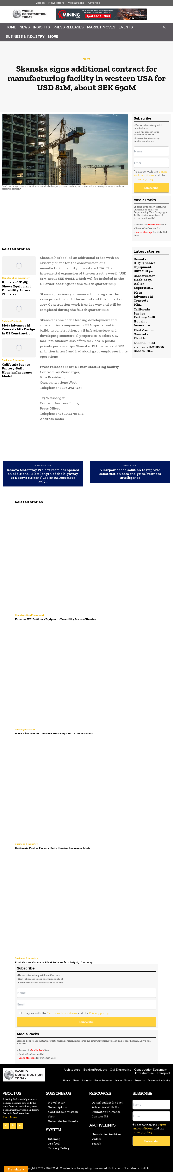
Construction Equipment (16, 278)
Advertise (94, 2)
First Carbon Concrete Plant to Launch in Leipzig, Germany (53, 961)
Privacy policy (143, 179)
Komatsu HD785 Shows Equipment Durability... (144, 265)
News (25, 27)
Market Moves (101, 27)
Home (11, 27)
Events (126, 27)
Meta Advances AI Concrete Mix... (143, 298)
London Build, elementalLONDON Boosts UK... (149, 346)
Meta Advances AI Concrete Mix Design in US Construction (18, 329)
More (53, 36)
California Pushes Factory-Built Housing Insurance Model (17, 370)
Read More (10, 1116)
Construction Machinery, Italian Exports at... (144, 281)
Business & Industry (25, 36)
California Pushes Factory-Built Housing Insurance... (145, 317)
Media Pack (154, 224)
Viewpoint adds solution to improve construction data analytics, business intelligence (130, 474)
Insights (41, 27)
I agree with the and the (150, 175)
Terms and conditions (150, 173)
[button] (164, 27)
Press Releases (68, 27)
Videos (40, 2)
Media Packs (76, 2)
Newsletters (56, 2)
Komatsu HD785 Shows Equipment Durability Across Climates (16, 288)
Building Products (12, 321)
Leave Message (144, 232)
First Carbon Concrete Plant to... (144, 334)
